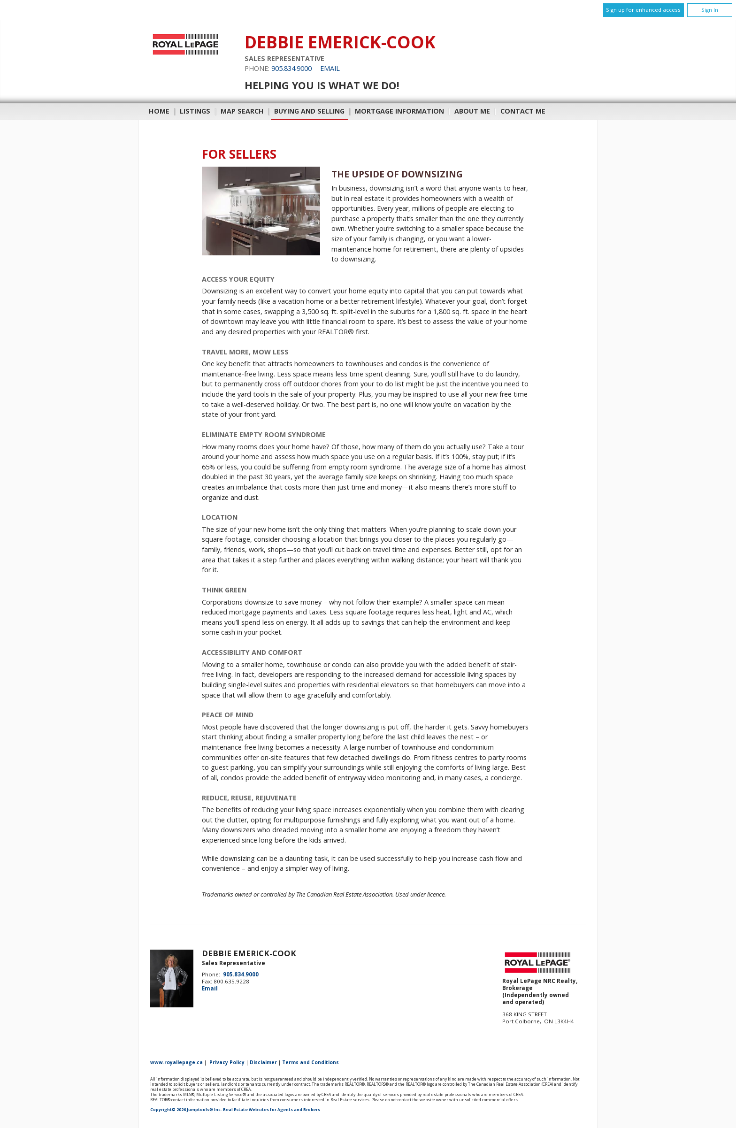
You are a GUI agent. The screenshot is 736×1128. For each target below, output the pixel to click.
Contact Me (522, 111)
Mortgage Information (399, 111)
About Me (472, 111)
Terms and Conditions (310, 1062)
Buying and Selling (309, 111)
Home (159, 111)
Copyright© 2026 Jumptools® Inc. (186, 1110)
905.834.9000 (291, 68)
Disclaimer (263, 1062)
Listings (195, 111)
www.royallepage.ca (176, 1062)
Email (330, 68)
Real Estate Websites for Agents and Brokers (271, 1110)
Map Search (242, 111)
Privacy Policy (227, 1062)
